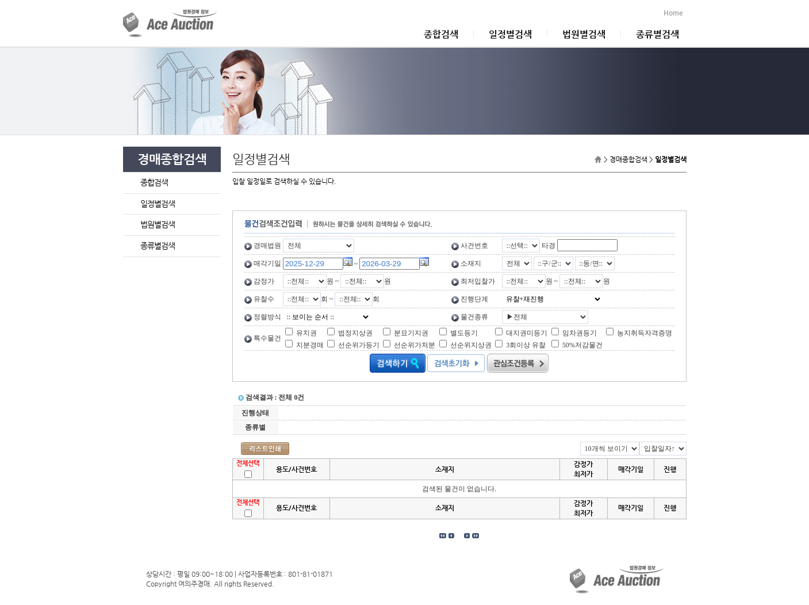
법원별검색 (583, 34)
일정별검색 (510, 34)
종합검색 (441, 34)
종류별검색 (657, 34)
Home (675, 13)
